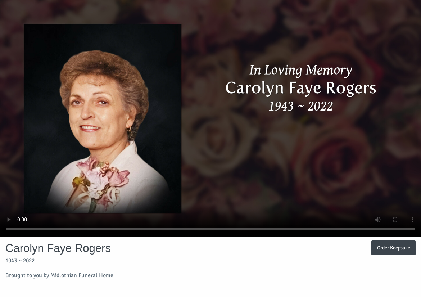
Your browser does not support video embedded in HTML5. (210, 118)
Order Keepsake (393, 247)
